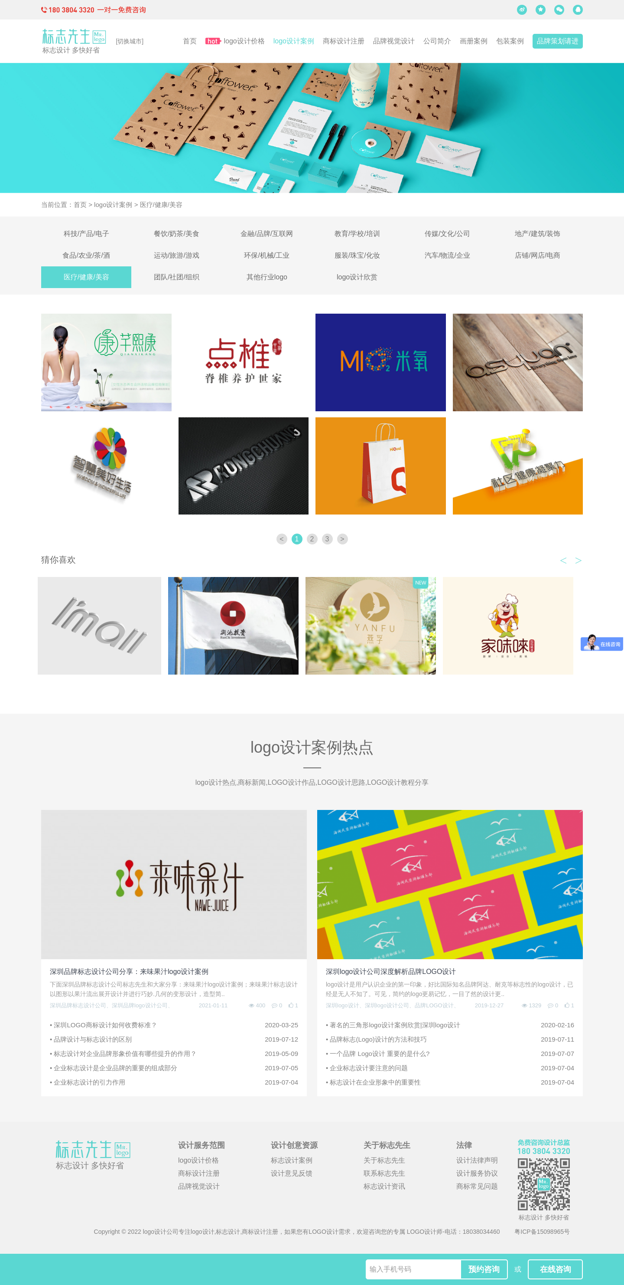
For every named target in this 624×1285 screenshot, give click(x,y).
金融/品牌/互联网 (266, 233)
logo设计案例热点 (312, 747)
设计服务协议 (477, 1173)
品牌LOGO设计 (434, 1005)
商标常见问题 (477, 1186)
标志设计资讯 (384, 1186)
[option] (106, 626)
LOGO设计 (323, 1231)
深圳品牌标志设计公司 (78, 1005)
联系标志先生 (384, 1173)
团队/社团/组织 (176, 277)
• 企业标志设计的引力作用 (174, 1082)
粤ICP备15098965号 (542, 1231)
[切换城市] (129, 41)
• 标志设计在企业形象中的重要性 (450, 1082)
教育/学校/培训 (357, 233)
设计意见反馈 (291, 1173)
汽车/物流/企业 (447, 255)
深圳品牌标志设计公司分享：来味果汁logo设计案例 (129, 971)
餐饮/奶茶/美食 (176, 233)
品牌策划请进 (557, 41)
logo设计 (202, 1231)
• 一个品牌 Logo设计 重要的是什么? (450, 1054)
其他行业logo (267, 277)
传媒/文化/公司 (447, 233)
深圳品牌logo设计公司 (140, 1005)
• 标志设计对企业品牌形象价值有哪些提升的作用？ (174, 1054)
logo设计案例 (293, 41)
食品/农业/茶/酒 (86, 255)
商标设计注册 (343, 41)
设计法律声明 (477, 1160)
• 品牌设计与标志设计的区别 (174, 1039)
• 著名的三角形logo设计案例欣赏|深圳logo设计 (450, 1025)
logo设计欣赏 (357, 277)
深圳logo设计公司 (387, 1005)
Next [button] (578, 558)
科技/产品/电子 (86, 233)
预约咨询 (484, 1269)
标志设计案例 (291, 1160)
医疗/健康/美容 (86, 277)
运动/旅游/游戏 (176, 255)
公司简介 (437, 41)
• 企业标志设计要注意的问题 (450, 1068)
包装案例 (510, 41)
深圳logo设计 (342, 1005)
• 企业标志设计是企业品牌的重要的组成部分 (174, 1068)
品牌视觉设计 (394, 41)
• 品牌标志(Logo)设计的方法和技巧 (450, 1039)
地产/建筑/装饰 (537, 233)
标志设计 (228, 1231)
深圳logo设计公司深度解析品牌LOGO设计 (391, 971)
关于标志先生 (384, 1160)
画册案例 (474, 41)
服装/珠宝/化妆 (357, 255)
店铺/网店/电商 (537, 255)
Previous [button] (563, 558)
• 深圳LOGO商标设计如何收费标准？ (174, 1025)
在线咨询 (555, 1269)
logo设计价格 (244, 41)
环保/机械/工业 (266, 255)
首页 (190, 41)
